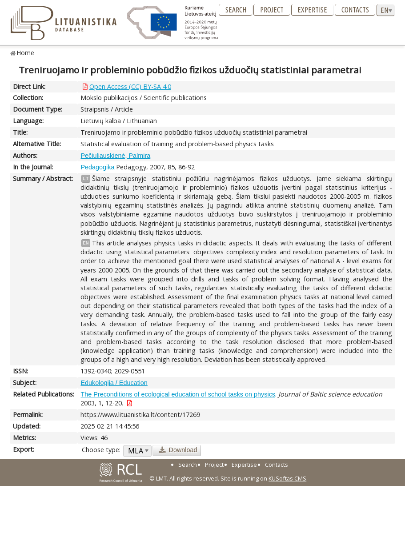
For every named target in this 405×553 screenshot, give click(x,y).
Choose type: (101, 449)
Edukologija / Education (113, 382)
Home (25, 52)
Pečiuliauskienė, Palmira (115, 155)
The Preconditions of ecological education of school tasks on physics (177, 394)
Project (272, 10)
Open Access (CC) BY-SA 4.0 (130, 86)
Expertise (312, 10)
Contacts (355, 10)
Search (235, 10)
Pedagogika (97, 167)
